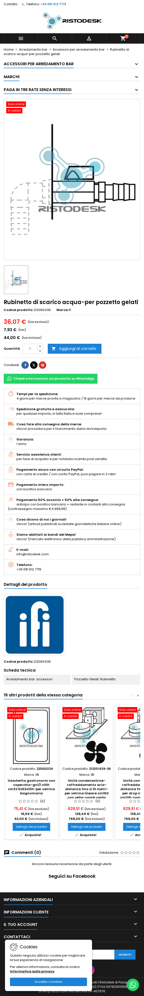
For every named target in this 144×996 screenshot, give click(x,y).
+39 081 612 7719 (53, 4)
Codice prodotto (18, 310)
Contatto (10, 4)
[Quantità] (29, 349)
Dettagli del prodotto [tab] (25, 584)
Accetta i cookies (48, 981)
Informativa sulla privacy (32, 971)
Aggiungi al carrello (73, 348)
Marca (62, 310)
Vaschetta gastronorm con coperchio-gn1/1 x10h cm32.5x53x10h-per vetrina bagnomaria (31, 787)
